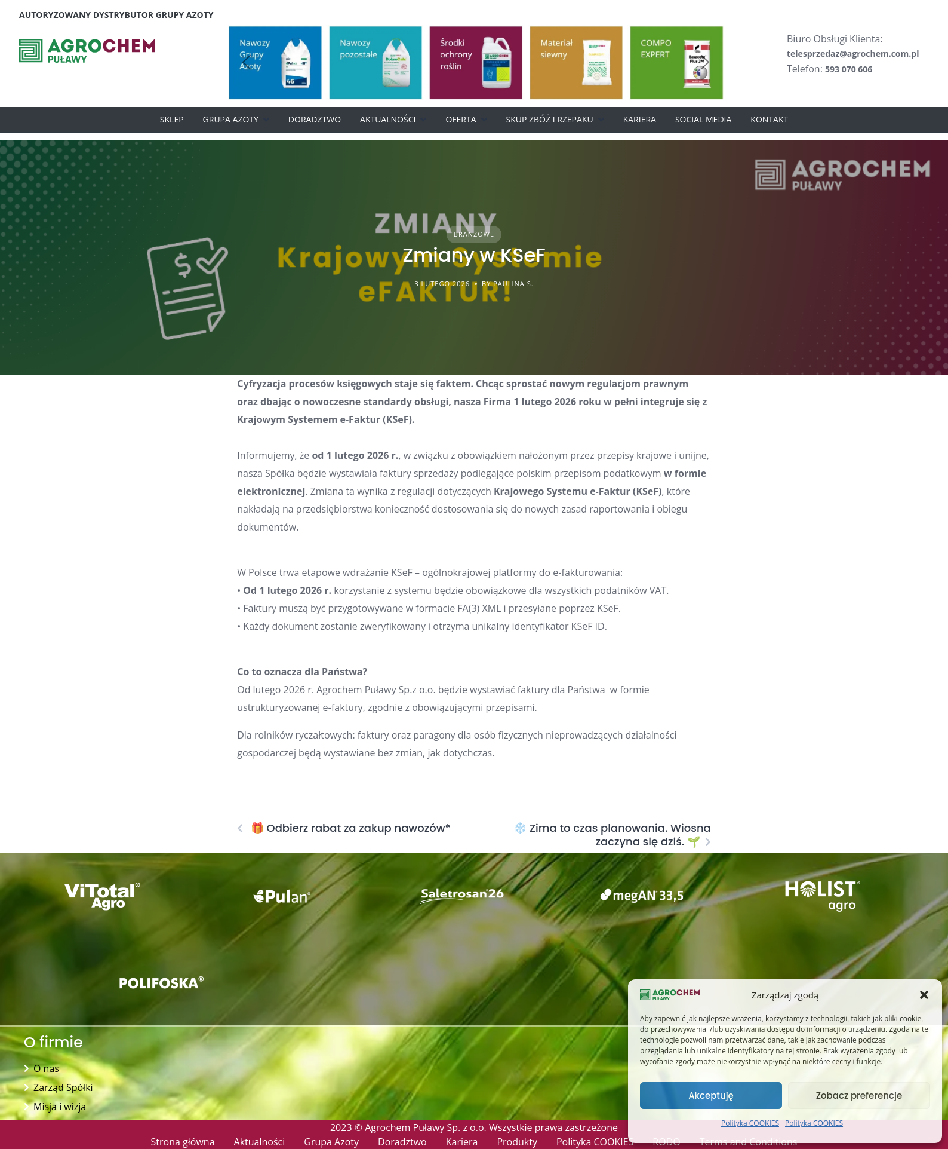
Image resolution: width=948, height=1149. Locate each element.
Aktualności (387, 119)
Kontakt (769, 119)
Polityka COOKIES (750, 1123)
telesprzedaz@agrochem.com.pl (853, 53)
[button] (924, 995)
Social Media (703, 119)
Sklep (172, 119)
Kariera (639, 119)
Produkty (517, 1141)
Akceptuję (711, 1095)
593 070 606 (848, 69)
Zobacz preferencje (859, 1095)
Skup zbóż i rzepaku (549, 119)
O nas (46, 1068)
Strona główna (183, 1141)
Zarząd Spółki (63, 1087)
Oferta (460, 119)
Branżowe (474, 233)
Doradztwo (314, 119)
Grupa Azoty (230, 119)
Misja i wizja (59, 1106)
